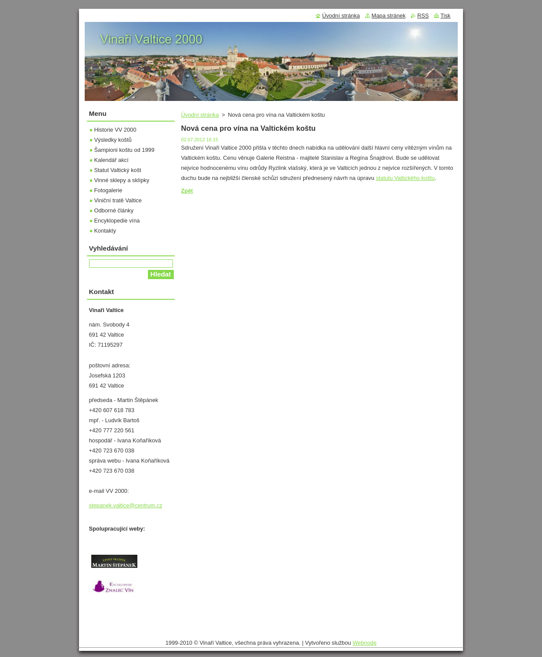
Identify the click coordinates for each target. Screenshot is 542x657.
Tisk (446, 15)
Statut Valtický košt (117, 170)
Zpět (187, 190)
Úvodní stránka (200, 114)
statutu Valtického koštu (405, 178)
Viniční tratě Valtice (118, 200)
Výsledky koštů (113, 139)
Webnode (364, 642)
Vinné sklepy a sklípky (122, 180)
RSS (423, 15)
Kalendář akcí (111, 160)
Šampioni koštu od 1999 (124, 150)
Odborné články (114, 210)
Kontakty (105, 230)
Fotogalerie (108, 190)
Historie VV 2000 (115, 129)
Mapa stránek (389, 15)
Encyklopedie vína (117, 220)
